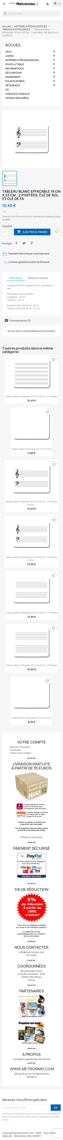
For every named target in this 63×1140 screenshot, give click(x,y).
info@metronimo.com (31, 952)
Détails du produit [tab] (38, 278)
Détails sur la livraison (31, 837)
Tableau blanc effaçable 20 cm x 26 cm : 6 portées (31, 396)
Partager (16, 243)
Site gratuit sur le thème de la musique (31, 1075)
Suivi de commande (20, 746)
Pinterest (32, 243)
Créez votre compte (20, 753)
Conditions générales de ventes (31, 1059)
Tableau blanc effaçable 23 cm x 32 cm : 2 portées (31, 612)
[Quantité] (6, 232)
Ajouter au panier (32, 232)
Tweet (24, 243)
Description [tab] (16, 278)
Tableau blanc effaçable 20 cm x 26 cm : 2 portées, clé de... (31, 503)
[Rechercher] (31, 14)
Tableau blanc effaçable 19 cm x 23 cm (31, 717)
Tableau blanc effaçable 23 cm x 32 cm (31, 449)
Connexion (15, 750)
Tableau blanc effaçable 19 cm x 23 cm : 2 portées (31, 665)
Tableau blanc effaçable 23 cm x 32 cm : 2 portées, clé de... (31, 559)
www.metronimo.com (32, 1068)
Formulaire (31, 955)
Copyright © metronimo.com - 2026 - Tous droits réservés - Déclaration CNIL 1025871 (28, 1134)
